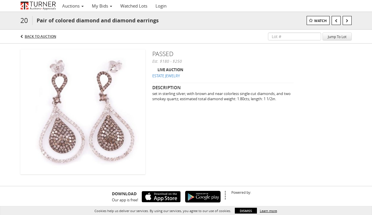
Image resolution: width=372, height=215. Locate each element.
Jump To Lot (337, 36)
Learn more (268, 211)
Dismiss (246, 211)
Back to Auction (40, 36)
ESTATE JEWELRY (166, 75)
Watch (320, 20)
